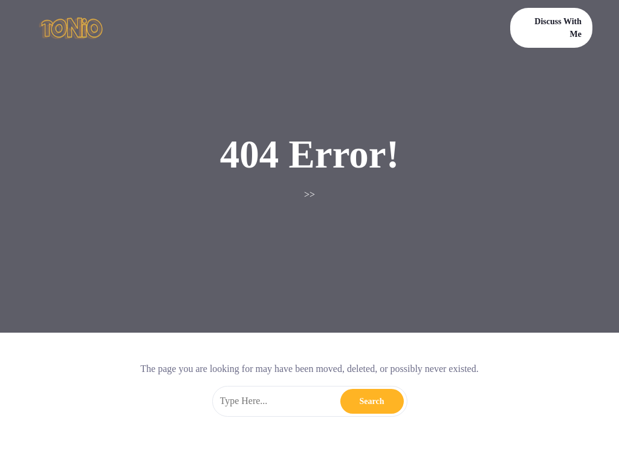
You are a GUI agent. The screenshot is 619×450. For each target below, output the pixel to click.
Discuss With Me (558, 28)
